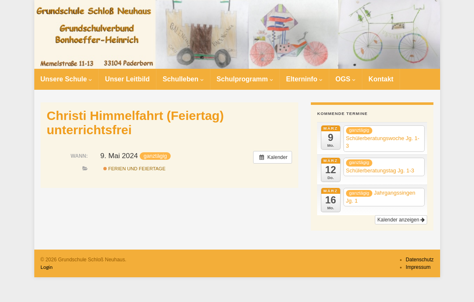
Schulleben (183, 79)
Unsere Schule (66, 79)
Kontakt (381, 79)
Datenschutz (420, 260)
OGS (346, 79)
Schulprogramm (245, 79)
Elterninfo (304, 79)
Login (47, 267)
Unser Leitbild (127, 79)
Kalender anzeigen (401, 220)
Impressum (418, 267)
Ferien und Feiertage (134, 168)
